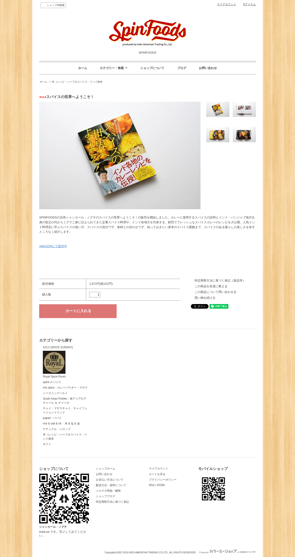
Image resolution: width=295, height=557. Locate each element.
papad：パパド (52, 418)
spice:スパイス (52, 382)
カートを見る (157, 474)
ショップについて (152, 68)
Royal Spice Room (54, 364)
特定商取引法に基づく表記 (112, 501)
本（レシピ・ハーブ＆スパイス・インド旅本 (77, 81)
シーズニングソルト (55, 393)
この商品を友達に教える (211, 286)
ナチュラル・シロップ (57, 429)
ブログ (181, 68)
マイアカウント (226, 4)
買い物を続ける (205, 297)
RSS (152, 485)
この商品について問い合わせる (215, 292)
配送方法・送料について (111, 485)
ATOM (161, 485)
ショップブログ (105, 496)
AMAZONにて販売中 (53, 246)
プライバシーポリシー (163, 479)
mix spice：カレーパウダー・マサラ (65, 387)
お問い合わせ (208, 68)
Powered (227, 552)
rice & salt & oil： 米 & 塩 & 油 (61, 423)
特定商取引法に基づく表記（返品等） (220, 280)
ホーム (82, 68)
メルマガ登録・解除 (108, 490)
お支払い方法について (110, 479)
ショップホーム (105, 468)
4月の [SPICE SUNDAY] (58, 347)
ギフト (47, 444)
